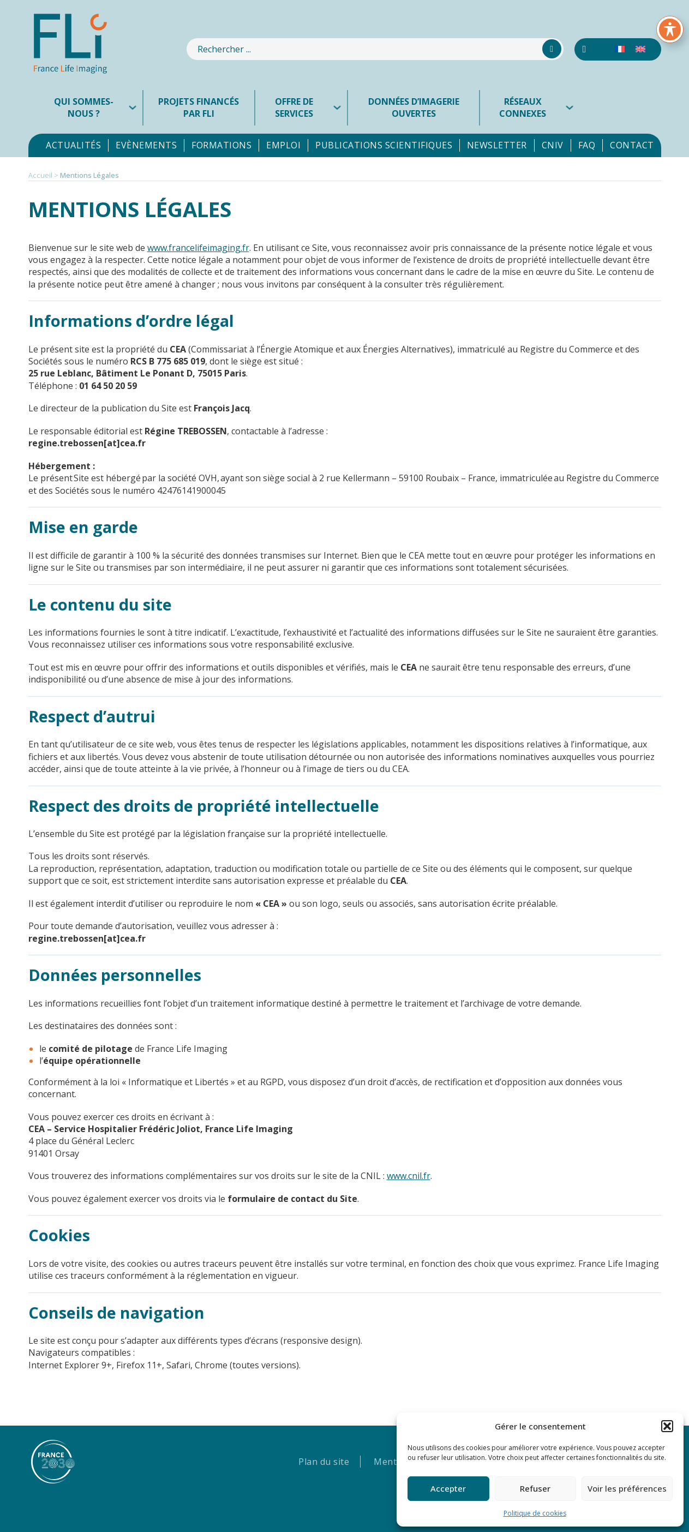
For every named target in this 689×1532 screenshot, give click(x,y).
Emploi (283, 145)
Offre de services (294, 107)
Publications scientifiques (383, 145)
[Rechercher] (551, 48)
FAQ (587, 145)
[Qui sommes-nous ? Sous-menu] (135, 107)
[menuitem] (619, 49)
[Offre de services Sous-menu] (340, 107)
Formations (221, 145)
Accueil (40, 175)
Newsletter (497, 145)
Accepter (448, 1488)
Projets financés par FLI (198, 107)
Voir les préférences (627, 1488)
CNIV (553, 145)
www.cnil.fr (408, 1176)
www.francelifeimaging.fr (198, 248)
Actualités (73, 145)
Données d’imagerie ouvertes (413, 107)
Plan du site (323, 1462)
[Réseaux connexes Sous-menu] (572, 107)
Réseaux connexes (522, 107)
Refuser (535, 1488)
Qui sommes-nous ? (83, 107)
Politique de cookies (535, 1513)
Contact (632, 145)
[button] (667, 1426)
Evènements (146, 145)
